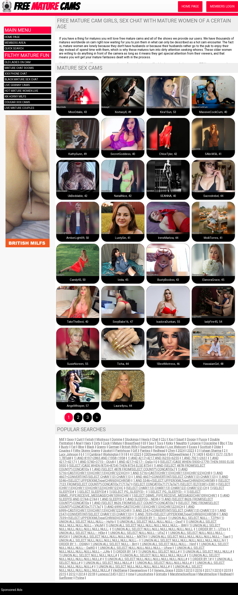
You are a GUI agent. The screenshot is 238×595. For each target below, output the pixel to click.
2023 (190, 450)
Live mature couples (19, 107)
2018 (91, 574)
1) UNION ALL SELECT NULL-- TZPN (193, 518)
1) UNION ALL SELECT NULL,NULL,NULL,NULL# (153, 555)
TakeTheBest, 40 (77, 321)
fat (73, 447)
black (90, 447)
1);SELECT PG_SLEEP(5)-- (127, 492)
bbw (81, 447)
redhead (159, 450)
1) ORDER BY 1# (124, 551)
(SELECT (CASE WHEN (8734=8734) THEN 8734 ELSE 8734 (110, 465)
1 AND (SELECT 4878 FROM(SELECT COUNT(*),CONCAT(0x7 (133, 469)
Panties (145, 450)
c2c (163, 439)
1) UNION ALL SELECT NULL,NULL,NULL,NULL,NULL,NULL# (145, 559)
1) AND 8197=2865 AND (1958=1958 (99, 458)
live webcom (176, 447)
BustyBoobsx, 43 (168, 280)
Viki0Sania (120, 570)
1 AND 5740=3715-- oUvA (95, 462)
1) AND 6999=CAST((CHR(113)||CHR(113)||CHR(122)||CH (143, 507)
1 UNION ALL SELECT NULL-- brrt (113, 544)
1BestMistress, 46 (168, 364)
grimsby (161, 574)
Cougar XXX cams (17, 102)
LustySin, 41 (123, 238)
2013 (189, 570)
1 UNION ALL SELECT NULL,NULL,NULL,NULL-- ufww (135, 548)
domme (117, 439)
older (217, 447)
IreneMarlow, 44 (168, 238)
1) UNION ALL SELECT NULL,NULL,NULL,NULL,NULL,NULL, (152, 529)
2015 (62, 574)
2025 (137, 454)
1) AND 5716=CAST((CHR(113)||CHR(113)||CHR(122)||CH (123, 471)
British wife (130, 447)
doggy (191, 439)
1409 (199, 454)
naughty (181, 443)
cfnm (171, 450)
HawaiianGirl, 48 (213, 364)
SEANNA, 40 (168, 196)
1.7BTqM (65, 458)
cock (106, 443)
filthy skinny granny (86, 450)
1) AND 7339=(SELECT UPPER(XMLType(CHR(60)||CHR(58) (175, 514)
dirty (97, 443)
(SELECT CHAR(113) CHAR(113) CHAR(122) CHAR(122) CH (166, 488)
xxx (171, 439)
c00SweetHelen (155, 454)
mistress (102, 439)
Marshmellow (207, 574)
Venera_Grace (163, 570)
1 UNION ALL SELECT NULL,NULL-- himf (167, 544)
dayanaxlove (138, 570)
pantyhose (122, 450)
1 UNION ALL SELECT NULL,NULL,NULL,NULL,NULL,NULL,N (182, 540)
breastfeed (132, 443)
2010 (217, 570)
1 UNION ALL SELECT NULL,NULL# (107, 563)
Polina (79, 578)
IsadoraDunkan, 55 (168, 321)
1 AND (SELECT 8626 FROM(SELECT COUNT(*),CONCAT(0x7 (133, 503)
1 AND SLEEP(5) (111, 499)
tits (230, 443)
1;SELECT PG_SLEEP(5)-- (166, 492)
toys (160, 443)
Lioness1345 (107, 574)
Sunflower (66, 578)
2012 (72, 574)
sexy (70, 439)
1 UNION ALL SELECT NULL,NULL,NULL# (163, 563)
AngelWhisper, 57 (78, 406)
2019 (227, 570)
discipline (210, 443)
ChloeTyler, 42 (168, 154)
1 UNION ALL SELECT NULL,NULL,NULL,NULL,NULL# (133, 566)
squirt (180, 439)
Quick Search (14, 48)
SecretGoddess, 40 (123, 154)
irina (131, 574)
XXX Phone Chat (16, 73)
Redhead (226, 574)
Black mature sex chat (21, 79)
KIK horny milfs (15, 96)
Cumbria (95, 454)
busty (65, 447)
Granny (101, 447)
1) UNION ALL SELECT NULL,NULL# (207, 551)
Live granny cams (17, 85)
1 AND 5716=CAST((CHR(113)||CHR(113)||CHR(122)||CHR (170, 473)
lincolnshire (145, 574)
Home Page (190, 6)
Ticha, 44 (123, 364)
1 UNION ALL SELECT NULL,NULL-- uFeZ (136, 533)
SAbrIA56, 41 (213, 154)
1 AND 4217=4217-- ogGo (134, 462)
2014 (81, 574)
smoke (160, 447)
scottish (205, 447)
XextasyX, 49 (123, 112)
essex (193, 447)
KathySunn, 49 (77, 154)
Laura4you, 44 (123, 406)
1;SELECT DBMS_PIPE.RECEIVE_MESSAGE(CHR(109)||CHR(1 (174, 495)
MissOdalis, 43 (77, 112)
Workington (111, 454)
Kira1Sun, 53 (168, 112)
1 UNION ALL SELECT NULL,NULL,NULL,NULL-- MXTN (108, 536)
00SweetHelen (179, 454)
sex (151, 443)
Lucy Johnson (68, 454)
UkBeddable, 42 (77, 196)
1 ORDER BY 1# (201, 559)
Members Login (222, 6)
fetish (89, 439)
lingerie (195, 443)
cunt (80, 439)
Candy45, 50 (78, 280)
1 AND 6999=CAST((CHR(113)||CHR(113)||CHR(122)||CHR (127, 508)
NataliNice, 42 (123, 196)
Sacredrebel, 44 (213, 196)
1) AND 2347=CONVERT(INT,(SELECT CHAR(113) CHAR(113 (173, 510)
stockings (132, 439)
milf (62, 439)
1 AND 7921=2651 (194, 458)
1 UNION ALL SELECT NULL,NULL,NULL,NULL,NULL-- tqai (188, 536)
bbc (222, 443)
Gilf (135, 450)
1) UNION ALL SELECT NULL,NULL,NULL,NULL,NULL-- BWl (146, 525)
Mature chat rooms (19, 68)
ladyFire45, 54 (213, 321)
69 (144, 443)
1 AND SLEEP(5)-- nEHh (142, 499)
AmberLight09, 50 (77, 238)
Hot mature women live (21, 90)
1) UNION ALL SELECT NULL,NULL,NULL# (88, 555)
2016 (198, 570)
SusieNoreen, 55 (77, 364)
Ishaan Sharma (211, 450)
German (114, 447)
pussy (202, 439)
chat (155, 439)
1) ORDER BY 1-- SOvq (149, 518)
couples (64, 450)
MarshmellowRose (183, 574)
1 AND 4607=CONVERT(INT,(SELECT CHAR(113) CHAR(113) (174, 477)
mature (117, 443)
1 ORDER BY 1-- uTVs (211, 529)
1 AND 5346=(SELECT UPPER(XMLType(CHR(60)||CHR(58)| (174, 480)
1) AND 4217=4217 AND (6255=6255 (153, 458)
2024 (181, 450)
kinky (169, 443)
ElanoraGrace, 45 (213, 280)
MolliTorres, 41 (213, 238)
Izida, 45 (123, 280)
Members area (15, 42)
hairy (87, 443)
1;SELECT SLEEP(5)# (91, 492)
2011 (121, 574)
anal (79, 443)
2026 (179, 570)
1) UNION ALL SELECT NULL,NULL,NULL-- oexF (149, 522)
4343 (209, 454)
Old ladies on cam (17, 62)
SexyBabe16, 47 (123, 321)
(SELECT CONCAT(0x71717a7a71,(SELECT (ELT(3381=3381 (174, 484)
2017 (208, 570)
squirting (146, 447)
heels (145, 439)
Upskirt (108, 450)
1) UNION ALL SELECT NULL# (159, 551)
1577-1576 (223, 454)
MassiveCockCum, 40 (213, 112)
